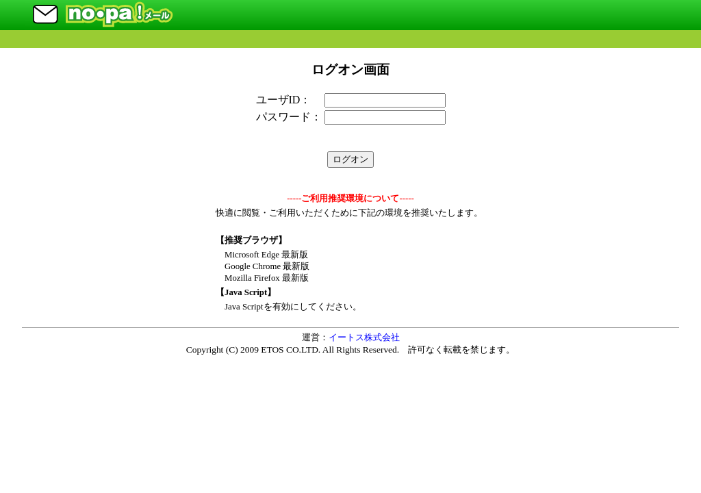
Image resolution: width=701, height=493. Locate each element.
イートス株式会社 (364, 337)
